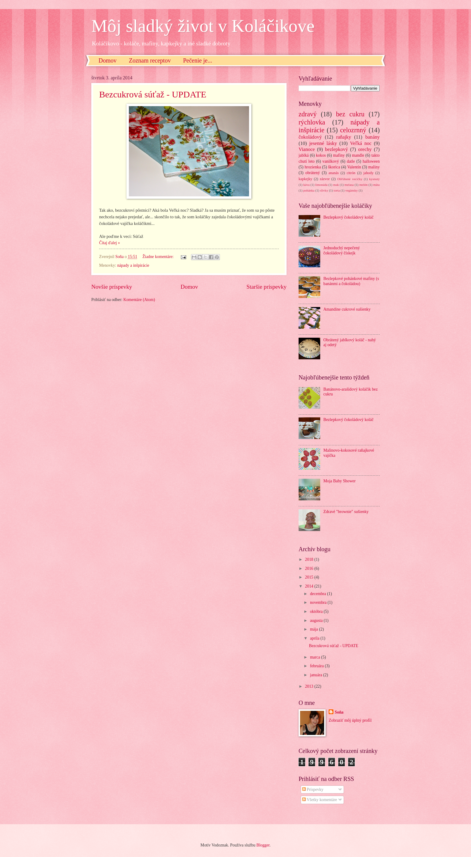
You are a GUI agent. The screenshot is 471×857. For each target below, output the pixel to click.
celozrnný (353, 130)
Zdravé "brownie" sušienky (346, 511)
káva (306, 184)
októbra (317, 611)
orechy (365, 149)
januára (316, 675)
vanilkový (330, 161)
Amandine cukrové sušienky (347, 309)
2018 (309, 559)
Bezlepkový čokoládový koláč (349, 217)
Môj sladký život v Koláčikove (203, 26)
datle (351, 161)
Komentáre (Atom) (139, 299)
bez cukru (350, 114)
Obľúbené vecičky (350, 179)
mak (336, 184)
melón (363, 184)
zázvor (325, 179)
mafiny (339, 155)
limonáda (321, 184)
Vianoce (307, 149)
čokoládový (310, 137)
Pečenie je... (197, 60)
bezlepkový (336, 149)
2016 (309, 568)
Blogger (262, 845)
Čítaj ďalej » (109, 243)
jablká (304, 155)
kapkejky (305, 179)
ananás (334, 173)
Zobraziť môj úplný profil (350, 720)
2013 (309, 686)
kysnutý (374, 179)
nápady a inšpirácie (133, 265)
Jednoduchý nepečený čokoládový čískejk (342, 250)
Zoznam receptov (150, 60)
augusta (317, 620)
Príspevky (313, 789)
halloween (371, 161)
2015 (309, 577)
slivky (324, 190)
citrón (351, 173)
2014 (309, 586)
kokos (321, 155)
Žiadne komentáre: (158, 256)
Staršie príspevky (266, 287)
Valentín (354, 167)
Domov (108, 60)
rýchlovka (312, 122)
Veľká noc (361, 143)
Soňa (339, 712)
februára (317, 666)
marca (315, 657)
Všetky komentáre (319, 799)
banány (372, 137)
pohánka (309, 190)
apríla (315, 638)
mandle (358, 155)
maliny (374, 167)
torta (337, 190)
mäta (376, 184)
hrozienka (313, 167)
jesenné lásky (323, 143)
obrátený (312, 172)
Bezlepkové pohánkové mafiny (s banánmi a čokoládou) (351, 281)
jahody (368, 173)
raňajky (343, 137)
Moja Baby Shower (340, 481)
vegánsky (351, 190)
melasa (349, 184)
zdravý (308, 114)
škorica (334, 167)
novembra (319, 602)
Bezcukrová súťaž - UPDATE (152, 94)
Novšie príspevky (111, 287)
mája (314, 629)
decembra (318, 593)
